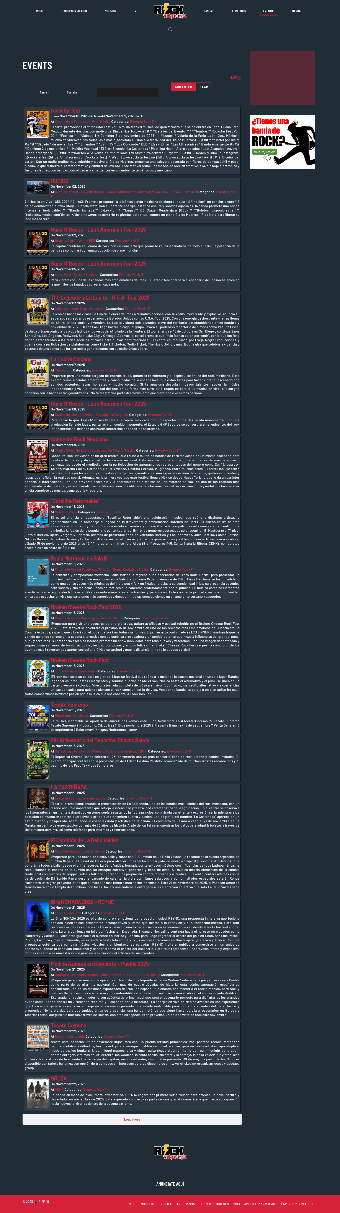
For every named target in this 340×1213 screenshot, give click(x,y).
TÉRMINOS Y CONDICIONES (298, 1204)
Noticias (110, 11)
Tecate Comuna (68, 1025)
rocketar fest (65, 110)
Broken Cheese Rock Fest (80, 660)
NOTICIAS (147, 1204)
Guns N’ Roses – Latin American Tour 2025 (98, 229)
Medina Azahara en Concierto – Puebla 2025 (100, 964)
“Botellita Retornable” (75, 501)
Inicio (39, 11)
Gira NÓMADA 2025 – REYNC (82, 902)
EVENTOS (165, 1204)
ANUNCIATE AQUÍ (170, 1184)
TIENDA (206, 1204)
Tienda (296, 11)
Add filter (183, 86)
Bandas (208, 11)
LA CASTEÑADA (69, 787)
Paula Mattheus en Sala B (79, 558)
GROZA (59, 1078)
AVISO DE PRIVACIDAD (259, 1204)
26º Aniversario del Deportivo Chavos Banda (100, 740)
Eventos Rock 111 (143, 121)
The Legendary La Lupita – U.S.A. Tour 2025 (100, 297)
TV (134, 11)
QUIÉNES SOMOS (228, 1204)
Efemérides (238, 11)
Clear (203, 86)
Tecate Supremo (69, 704)
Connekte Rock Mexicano (79, 439)
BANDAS (190, 1204)
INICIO (132, 1204)
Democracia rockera (74, 11)
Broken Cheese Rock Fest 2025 (86, 607)
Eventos (268, 11)
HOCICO (59, 181)
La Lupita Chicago (71, 359)
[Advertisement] (282, 78)
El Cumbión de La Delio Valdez (84, 840)
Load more (132, 1119)
